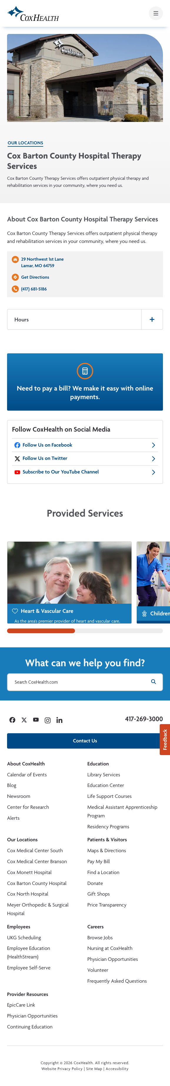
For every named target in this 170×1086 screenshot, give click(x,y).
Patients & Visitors (107, 840)
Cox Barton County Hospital (36, 883)
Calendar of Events (27, 775)
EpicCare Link (21, 1005)
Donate (95, 883)
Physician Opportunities (112, 959)
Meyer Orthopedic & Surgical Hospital (38, 909)
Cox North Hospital (27, 894)
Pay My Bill (98, 861)
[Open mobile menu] (156, 13)
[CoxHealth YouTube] (85, 472)
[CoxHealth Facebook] (85, 445)
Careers (95, 927)
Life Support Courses (109, 796)
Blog (11, 785)
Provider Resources (27, 994)
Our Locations (25, 143)
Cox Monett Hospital (29, 872)
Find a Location (103, 872)
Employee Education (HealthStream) (28, 952)
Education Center (105, 785)
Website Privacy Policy (62, 1069)
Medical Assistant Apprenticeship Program (122, 811)
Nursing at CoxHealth (109, 948)
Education (98, 764)
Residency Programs (108, 827)
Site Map (94, 1069)
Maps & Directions (106, 850)
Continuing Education (30, 1027)
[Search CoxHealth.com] (85, 682)
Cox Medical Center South (35, 850)
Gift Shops (98, 894)
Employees (18, 927)
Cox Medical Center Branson (37, 861)
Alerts (13, 818)
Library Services (103, 775)
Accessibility (117, 1069)
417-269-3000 (144, 719)
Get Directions (35, 277)
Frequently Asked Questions (117, 981)
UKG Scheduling (24, 938)
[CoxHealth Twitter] (85, 458)
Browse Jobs (100, 938)
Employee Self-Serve (28, 968)
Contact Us (85, 741)
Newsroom (18, 796)
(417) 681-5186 (34, 289)
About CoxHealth (26, 764)
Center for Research (28, 807)
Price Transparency (106, 905)
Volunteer (97, 970)
